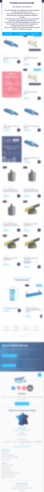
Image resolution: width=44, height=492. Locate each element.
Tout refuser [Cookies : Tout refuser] (8, 33)
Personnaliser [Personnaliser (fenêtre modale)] (22, 33)
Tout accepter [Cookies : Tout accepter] (35, 33)
